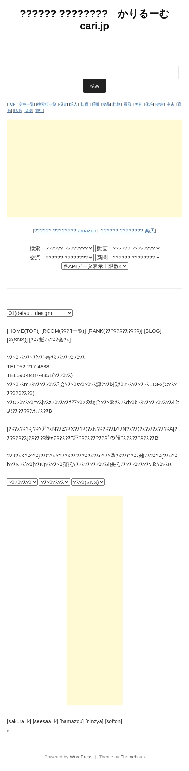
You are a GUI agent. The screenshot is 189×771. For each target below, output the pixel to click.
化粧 (149, 104)
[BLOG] (152, 331)
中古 (170, 104)
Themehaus (133, 756)
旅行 (39, 110)
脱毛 (18, 110)
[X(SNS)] (17, 340)
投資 (63, 104)
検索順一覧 (46, 104)
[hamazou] (71, 721)
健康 (160, 104)
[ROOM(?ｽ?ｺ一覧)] (63, 331)
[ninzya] (94, 721)
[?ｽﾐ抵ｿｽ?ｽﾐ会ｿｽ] (50, 340)
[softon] (113, 721)
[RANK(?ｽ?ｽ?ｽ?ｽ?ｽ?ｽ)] (115, 331)
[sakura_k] (19, 721)
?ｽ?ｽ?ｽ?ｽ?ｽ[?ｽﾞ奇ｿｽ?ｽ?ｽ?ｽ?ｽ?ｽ (46, 357)
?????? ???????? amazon (65, 230)
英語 (28, 110)
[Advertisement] (94, 168)
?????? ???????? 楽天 (128, 230)
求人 (74, 104)
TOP (11, 104)
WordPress (81, 756)
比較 (117, 104)
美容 (138, 104)
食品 (106, 104)
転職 (84, 104)
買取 (127, 104)
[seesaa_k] (45, 721)
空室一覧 (26, 104)
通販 (95, 104)
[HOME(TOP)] (23, 331)
